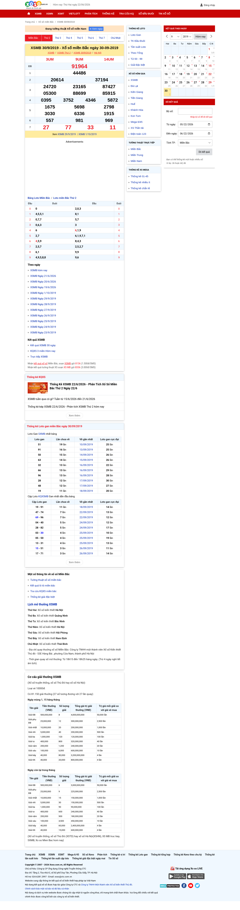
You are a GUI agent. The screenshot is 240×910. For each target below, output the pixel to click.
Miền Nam (136, 161)
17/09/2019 (86, 480)
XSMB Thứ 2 (63, 52)
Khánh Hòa (137, 109)
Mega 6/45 (136, 121)
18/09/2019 (86, 490)
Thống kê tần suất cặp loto (55, 858)
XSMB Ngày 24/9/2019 (43, 326)
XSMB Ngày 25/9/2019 (43, 321)
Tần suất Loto (138, 46)
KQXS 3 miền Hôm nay (42, 351)
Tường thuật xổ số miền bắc (45, 579)
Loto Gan (136, 34)
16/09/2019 (86, 465)
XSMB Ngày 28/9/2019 (43, 304)
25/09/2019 (86, 532)
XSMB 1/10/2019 (87, 134)
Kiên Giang (137, 92)
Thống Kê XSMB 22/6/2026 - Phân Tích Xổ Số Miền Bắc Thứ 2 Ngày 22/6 (83, 386)
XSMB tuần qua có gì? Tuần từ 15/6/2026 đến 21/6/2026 (61, 399)
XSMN (49, 13)
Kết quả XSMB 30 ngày (43, 345)
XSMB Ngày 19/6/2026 (43, 287)
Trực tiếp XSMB (39, 356)
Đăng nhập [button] (207, 5)
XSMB (38, 13)
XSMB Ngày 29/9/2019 (43, 298)
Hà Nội (97, 52)
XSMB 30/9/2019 (82, 52)
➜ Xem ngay (96, 28)
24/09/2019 (86, 522)
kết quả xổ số (41, 363)
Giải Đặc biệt (138, 64)
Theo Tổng (137, 52)
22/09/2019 (86, 512)
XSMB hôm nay (38, 270)
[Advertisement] (74, 167)
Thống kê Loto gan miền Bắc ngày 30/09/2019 (54, 426)
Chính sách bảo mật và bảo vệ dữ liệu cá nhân (47, 888)
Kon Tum (136, 115)
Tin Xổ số (164, 13)
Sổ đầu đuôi (146, 13)
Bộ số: (169, 111)
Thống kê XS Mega (139, 170)
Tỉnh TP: (171, 142)
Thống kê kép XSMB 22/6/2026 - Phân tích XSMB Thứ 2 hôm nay (66, 406)
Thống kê (108, 13)
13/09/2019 (86, 449)
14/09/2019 (86, 454)
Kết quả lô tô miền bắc (42, 585)
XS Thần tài (137, 127)
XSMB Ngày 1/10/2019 (43, 292)
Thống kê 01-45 (139, 176)
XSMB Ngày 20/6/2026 (43, 281)
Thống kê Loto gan (138, 854)
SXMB (41, 433)
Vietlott (74, 13)
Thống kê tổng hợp (160, 854)
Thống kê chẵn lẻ (140, 188)
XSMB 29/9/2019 (67, 134)
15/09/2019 (86, 459)
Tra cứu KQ (126, 13)
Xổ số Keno (88, 854)
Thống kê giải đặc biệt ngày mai (88, 858)
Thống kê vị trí (117, 854)
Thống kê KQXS (36, 377)
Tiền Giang (137, 97)
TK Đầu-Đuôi (138, 40)
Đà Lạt (134, 86)
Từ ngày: (171, 124)
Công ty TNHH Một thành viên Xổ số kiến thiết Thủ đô (106, 884)
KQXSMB (43, 496)
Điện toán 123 (138, 133)
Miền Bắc (136, 149)
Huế (133, 103)
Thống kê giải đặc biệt (42, 596)
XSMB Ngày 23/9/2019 (43, 332)
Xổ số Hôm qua (137, 73)
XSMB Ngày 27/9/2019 (43, 309)
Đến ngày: (171, 133)
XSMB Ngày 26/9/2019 (43, 315)
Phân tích (91, 13)
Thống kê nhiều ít (140, 182)
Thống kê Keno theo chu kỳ (188, 854)
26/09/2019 (86, 548)
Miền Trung (137, 155)
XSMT (61, 13)
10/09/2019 (86, 444)
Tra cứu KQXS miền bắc (43, 591)
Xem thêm (74, 415)
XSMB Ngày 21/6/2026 (43, 275)
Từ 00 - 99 (136, 58)
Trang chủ (30, 854)
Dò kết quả (204, 152)
